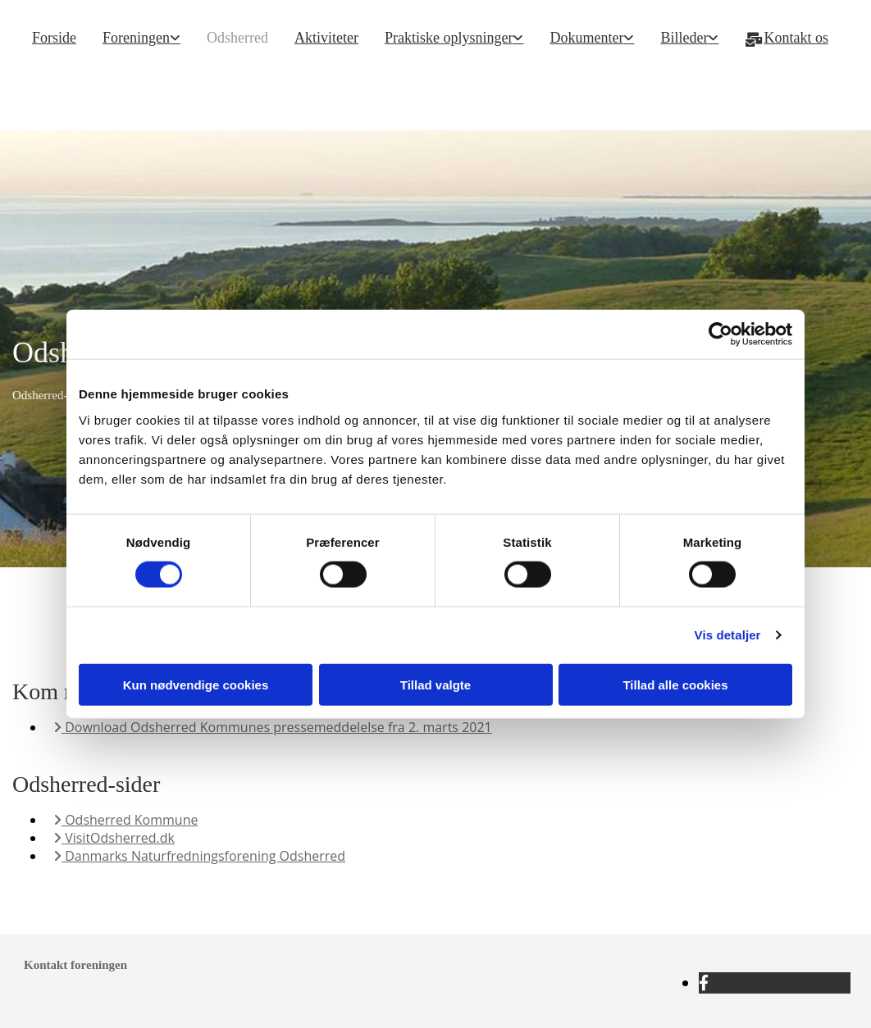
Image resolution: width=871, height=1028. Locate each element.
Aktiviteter (326, 38)
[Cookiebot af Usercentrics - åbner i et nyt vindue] (720, 334)
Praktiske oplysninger (449, 38)
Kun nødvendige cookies (196, 684)
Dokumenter (586, 38)
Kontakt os (786, 38)
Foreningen (136, 38)
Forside (54, 38)
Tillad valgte (435, 684)
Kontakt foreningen (75, 964)
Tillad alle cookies (674, 684)
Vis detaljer (728, 635)
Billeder (684, 38)
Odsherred (237, 38)
